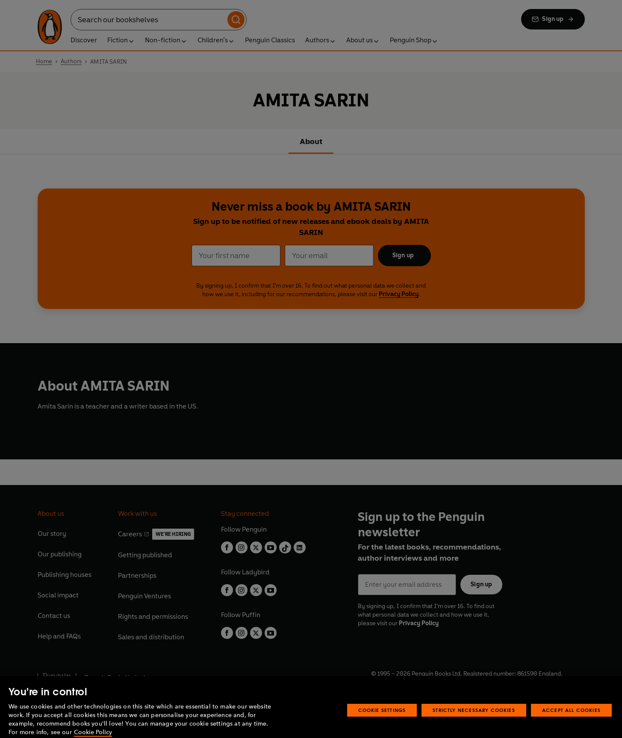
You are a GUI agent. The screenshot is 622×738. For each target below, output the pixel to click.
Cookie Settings (382, 719)
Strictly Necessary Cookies (474, 719)
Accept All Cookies (571, 719)
